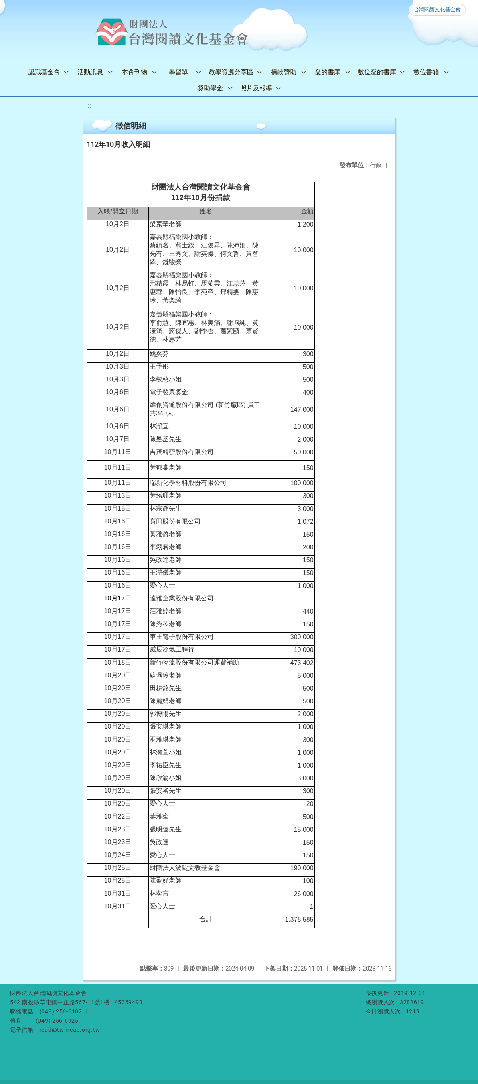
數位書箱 (426, 72)
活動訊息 (90, 72)
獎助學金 (210, 88)
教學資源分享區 (231, 72)
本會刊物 (134, 72)
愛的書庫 (327, 72)
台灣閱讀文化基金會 (437, 9)
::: (88, 105)
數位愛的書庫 (377, 72)
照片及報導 (256, 88)
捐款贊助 (283, 72)
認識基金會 (44, 72)
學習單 (178, 72)
